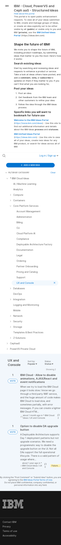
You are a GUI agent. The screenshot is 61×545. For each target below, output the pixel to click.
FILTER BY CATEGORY (17, 172)
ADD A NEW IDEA (30, 165)
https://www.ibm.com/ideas (28, 123)
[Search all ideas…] (19, 156)
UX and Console (37, 418)
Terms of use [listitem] (10, 531)
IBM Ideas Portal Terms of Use (37, 480)
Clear (53, 172)
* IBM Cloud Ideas (32, 464)
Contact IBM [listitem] (9, 522)
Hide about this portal (24, 13)
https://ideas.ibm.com (25, 137)
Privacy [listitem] (7, 526)
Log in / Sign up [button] (48, 155)
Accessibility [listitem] (9, 535)
